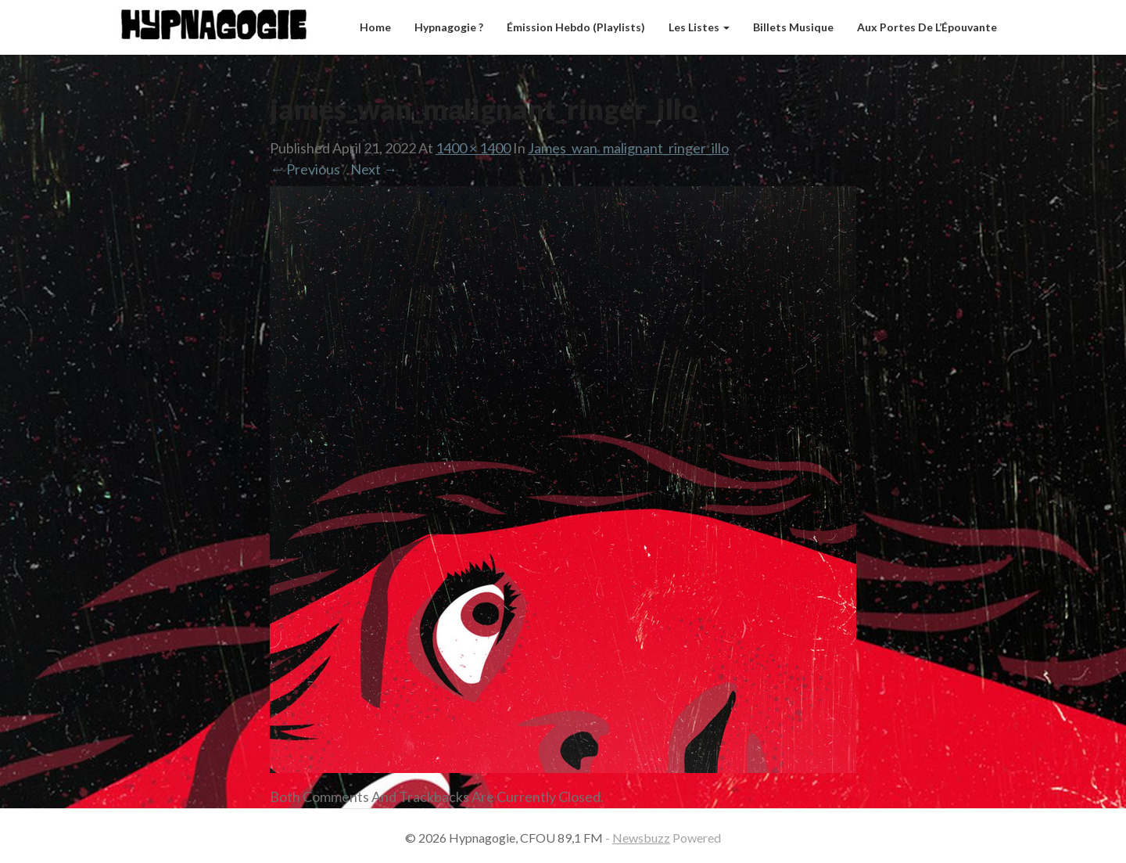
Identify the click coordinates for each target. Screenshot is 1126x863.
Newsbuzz (641, 837)
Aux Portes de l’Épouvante (927, 27)
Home (375, 27)
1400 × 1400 (473, 147)
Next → (373, 169)
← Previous (305, 169)
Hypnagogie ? (448, 27)
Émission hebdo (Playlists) (576, 27)
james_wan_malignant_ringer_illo (628, 147)
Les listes (699, 27)
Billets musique (793, 27)
